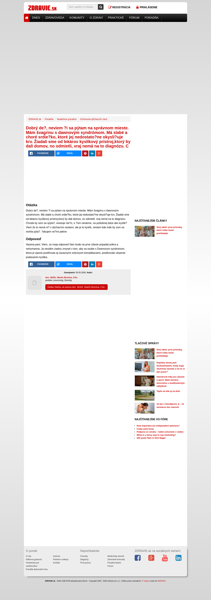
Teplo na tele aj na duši (168, 391)
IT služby (145, 581)
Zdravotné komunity (116, 559)
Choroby (84, 556)
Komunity (77, 17)
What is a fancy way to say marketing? (156, 435)
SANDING (161, 581)
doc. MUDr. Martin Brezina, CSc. (61, 277)
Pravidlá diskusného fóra (36, 569)
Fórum (134, 17)
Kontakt (56, 563)
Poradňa (152, 17)
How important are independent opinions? (158, 425)
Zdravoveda (54, 17)
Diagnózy (84, 559)
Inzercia (56, 556)
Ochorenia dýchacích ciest (93, 119)
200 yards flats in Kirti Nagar (151, 438)
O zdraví (96, 17)
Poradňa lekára (114, 563)
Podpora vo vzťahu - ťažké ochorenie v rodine (160, 432)
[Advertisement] (105, 45)
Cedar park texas (145, 429)
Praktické (116, 17)
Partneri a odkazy (60, 559)
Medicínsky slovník (115, 556)
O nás (28, 556)
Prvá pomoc (85, 563)
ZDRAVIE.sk (34, 119)
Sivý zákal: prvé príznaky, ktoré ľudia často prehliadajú (169, 230)
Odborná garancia (34, 559)
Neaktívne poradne (66, 119)
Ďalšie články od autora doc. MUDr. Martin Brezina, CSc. (76, 287)
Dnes (36, 17)
